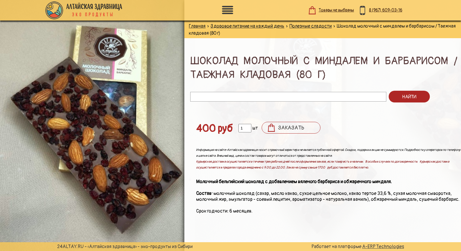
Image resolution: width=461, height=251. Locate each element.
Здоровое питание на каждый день (247, 26)
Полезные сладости (310, 26)
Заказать (291, 127)
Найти (409, 97)
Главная (197, 26)
